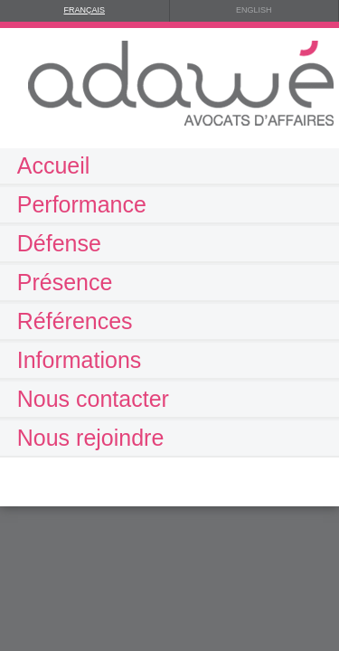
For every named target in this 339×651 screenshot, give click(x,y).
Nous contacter (93, 398)
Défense (59, 243)
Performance (81, 204)
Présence (65, 282)
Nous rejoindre (91, 437)
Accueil (53, 165)
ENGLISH (254, 9)
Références (75, 321)
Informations (79, 360)
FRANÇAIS (84, 9)
